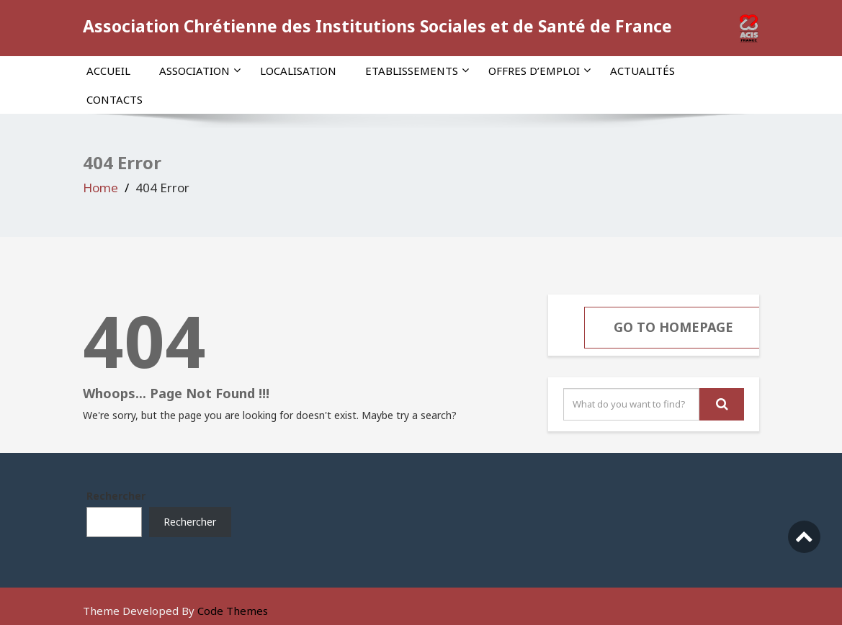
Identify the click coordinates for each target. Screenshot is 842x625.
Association (200, 70)
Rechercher (115, 496)
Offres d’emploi (539, 70)
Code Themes (232, 610)
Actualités (642, 70)
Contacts (114, 99)
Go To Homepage (673, 327)
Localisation (298, 70)
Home (100, 187)
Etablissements (417, 70)
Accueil (108, 70)
